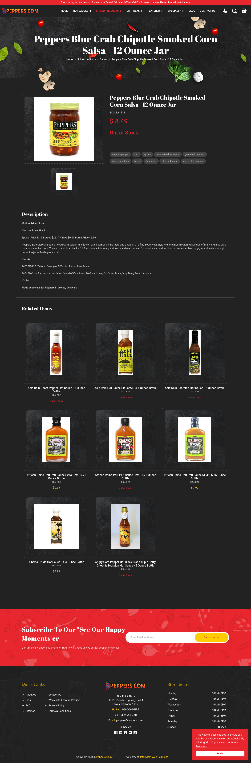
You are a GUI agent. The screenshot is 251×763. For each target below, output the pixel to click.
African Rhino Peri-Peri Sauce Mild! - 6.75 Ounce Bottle (195, 476)
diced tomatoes (120, 161)
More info (201, 746)
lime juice (151, 161)
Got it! (220, 753)
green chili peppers (193, 161)
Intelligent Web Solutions (154, 757)
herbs (137, 161)
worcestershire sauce (167, 154)
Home (64, 10)
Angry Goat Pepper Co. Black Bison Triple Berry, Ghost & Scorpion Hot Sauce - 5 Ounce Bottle (125, 563)
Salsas (104, 59)
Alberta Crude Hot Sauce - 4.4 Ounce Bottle (56, 562)
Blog (192, 10)
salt (136, 154)
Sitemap (30, 711)
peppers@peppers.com (129, 720)
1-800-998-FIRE (130, 709)
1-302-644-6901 (128, 715)
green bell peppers (195, 154)
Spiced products (107, 10)
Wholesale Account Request (64, 700)
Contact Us (55, 694)
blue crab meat (170, 161)
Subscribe (211, 637)
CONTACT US (207, 10)
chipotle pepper (120, 154)
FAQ (28, 705)
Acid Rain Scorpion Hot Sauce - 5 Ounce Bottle (195, 388)
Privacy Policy (56, 705)
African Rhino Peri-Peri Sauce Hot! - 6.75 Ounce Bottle (125, 476)
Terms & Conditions (60, 711)
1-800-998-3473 (132, 2)
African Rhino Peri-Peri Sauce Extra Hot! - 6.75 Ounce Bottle (56, 476)
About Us (31, 694)
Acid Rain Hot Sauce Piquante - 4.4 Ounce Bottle (125, 388)
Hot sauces (80, 10)
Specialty (174, 10)
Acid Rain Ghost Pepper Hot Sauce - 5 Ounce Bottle (56, 389)
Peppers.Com (104, 757)
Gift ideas (133, 10)
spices (147, 154)
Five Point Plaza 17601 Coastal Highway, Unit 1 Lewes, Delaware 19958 (126, 700)
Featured (154, 10)
